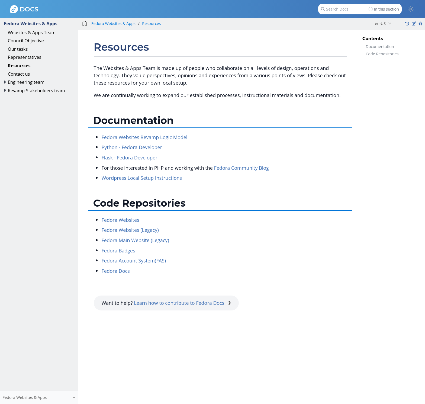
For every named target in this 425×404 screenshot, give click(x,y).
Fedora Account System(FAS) (133, 260)
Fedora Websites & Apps (30, 23)
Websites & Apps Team (32, 32)
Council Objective (26, 40)
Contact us (19, 74)
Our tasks (18, 49)
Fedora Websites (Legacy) (130, 230)
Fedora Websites (120, 220)
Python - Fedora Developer (131, 147)
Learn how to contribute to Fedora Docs (182, 303)
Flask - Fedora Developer (129, 157)
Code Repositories (382, 53)
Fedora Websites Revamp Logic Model (144, 137)
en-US (380, 23)
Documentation (380, 46)
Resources (19, 65)
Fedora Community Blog (241, 168)
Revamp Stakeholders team (36, 90)
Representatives (24, 57)
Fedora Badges (118, 250)
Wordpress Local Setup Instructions (141, 178)
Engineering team (26, 82)
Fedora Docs (115, 271)
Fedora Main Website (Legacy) (135, 240)
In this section (384, 9)
